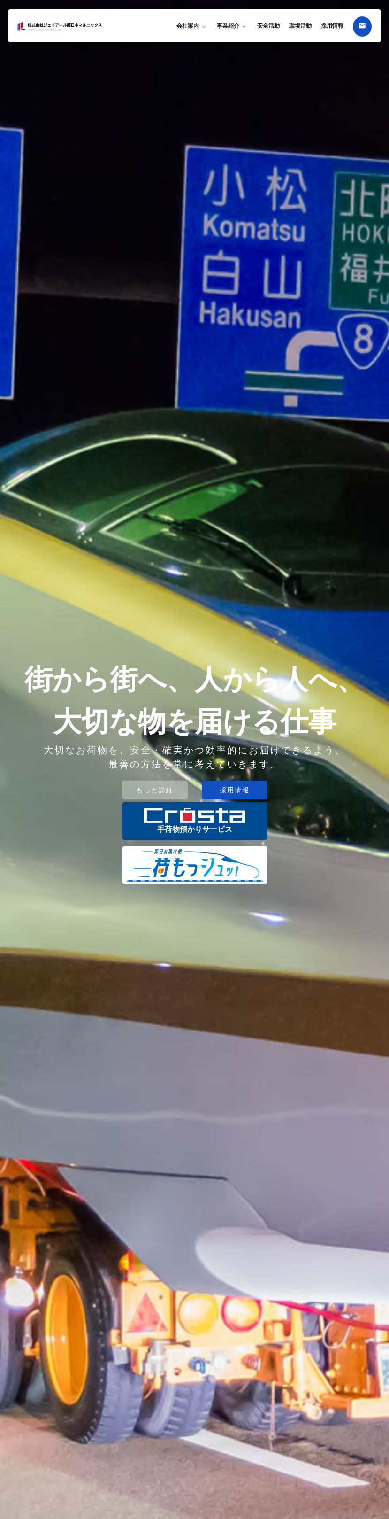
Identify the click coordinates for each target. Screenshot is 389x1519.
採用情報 (332, 26)
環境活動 (300, 26)
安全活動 (268, 26)
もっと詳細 (155, 790)
